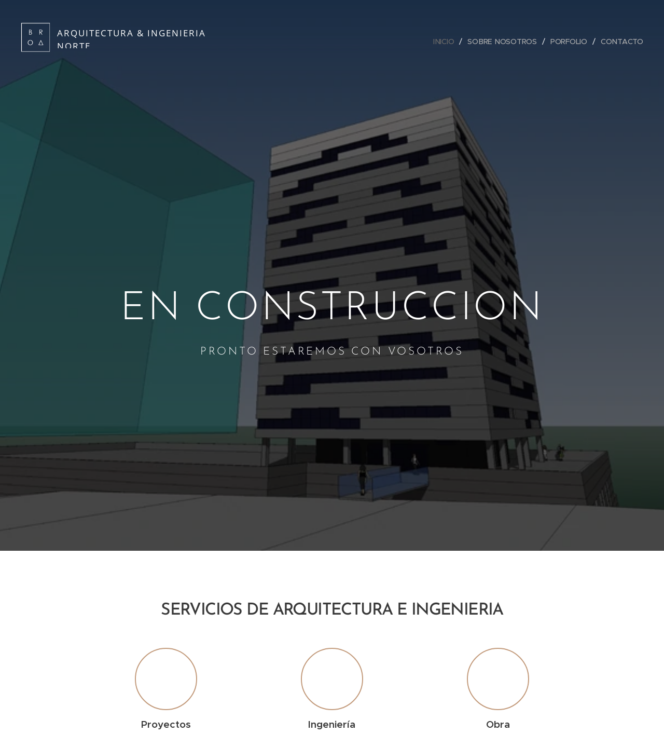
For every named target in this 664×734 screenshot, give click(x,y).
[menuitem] (444, 42)
